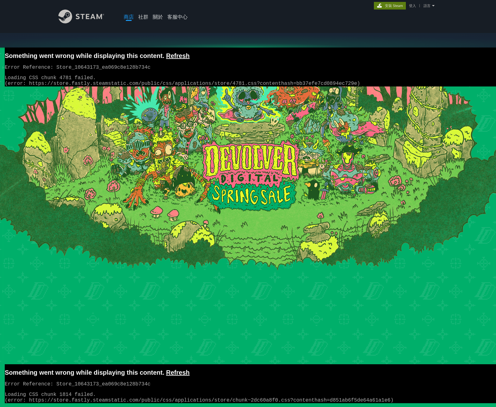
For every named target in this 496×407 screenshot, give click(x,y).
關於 (158, 17)
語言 (427, 5)
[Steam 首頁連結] (86, 21)
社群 (143, 17)
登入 (412, 5)
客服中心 (177, 17)
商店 (129, 17)
